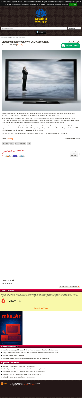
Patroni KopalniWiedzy (41, 308)
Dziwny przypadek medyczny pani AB (14, 355)
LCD (11, 143)
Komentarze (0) (8, 280)
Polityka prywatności (17, 383)
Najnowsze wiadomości (10, 346)
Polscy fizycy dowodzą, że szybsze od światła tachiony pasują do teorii (24, 369)
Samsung (10, 139)
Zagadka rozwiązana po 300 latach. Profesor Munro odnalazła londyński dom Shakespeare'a (30, 350)
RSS (5, 383)
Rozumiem (73, 4)
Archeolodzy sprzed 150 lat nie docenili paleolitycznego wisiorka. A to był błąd (26, 358)
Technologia (20, 45)
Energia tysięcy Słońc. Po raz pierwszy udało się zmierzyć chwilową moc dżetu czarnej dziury (30, 353)
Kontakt (29, 383)
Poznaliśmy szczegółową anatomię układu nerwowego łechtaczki (22, 374)
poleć (79, 154)
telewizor (23, 143)
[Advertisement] (41, 182)
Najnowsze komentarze (10, 363)
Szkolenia (37, 383)
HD (29, 143)
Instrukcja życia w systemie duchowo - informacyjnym (19, 366)
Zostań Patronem (8, 291)
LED (16, 143)
